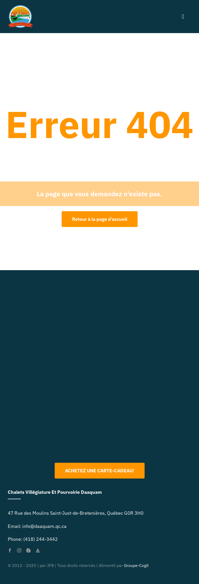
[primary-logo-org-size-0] (20, 7)
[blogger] (28, 550)
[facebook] (10, 550)
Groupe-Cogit (136, 565)
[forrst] (38, 550)
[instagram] (19, 550)
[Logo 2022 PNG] (99, 388)
